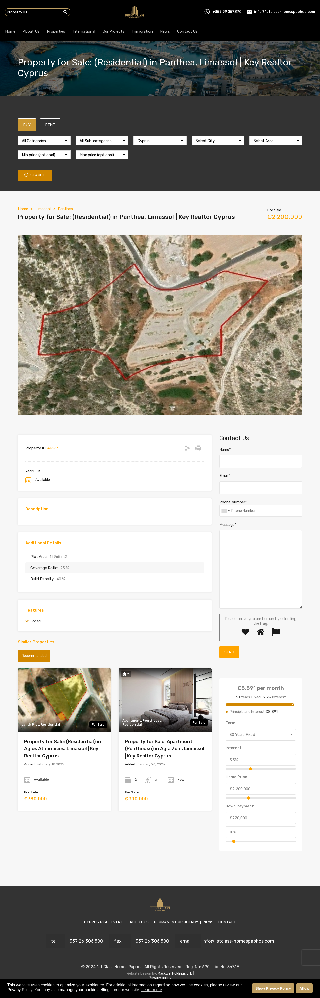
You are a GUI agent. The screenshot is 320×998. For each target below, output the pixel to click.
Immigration (142, 31)
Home (10, 31)
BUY (27, 125)
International (84, 31)
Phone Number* (233, 502)
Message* (228, 524)
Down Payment (240, 806)
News (165, 31)
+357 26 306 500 (84, 941)
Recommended (34, 656)
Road (36, 621)
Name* (225, 449)
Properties (56, 31)
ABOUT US (139, 922)
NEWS (208, 922)
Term (230, 723)
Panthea (65, 209)
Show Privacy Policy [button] (273, 988)
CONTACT (227, 922)
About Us (31, 31)
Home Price (236, 777)
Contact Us (187, 31)
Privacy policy (160, 978)
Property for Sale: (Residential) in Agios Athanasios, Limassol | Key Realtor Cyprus (62, 748)
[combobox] (44, 140)
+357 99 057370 (227, 12)
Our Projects (113, 31)
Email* (224, 475)
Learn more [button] (151, 990)
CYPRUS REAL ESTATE (104, 922)
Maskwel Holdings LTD (175, 973)
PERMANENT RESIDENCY (176, 922)
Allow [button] (304, 988)
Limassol (43, 209)
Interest (234, 748)
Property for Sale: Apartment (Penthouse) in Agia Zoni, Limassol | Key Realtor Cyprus (164, 748)
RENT (50, 125)
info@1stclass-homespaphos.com (284, 12)
